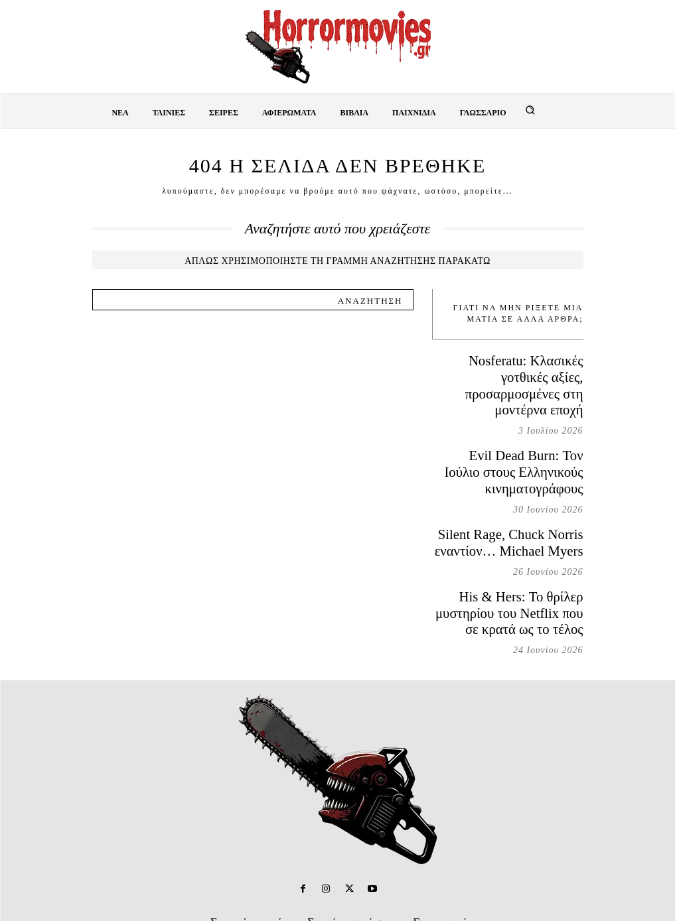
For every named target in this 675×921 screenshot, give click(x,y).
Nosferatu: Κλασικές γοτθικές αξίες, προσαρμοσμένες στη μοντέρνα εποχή (519, 372)
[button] (530, 110)
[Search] (370, 299)
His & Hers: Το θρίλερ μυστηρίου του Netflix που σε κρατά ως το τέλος (511, 550)
